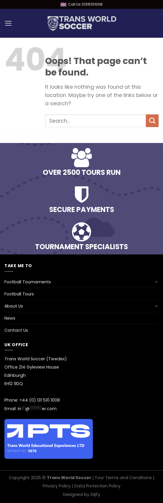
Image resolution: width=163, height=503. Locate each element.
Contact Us (16, 330)
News (9, 318)
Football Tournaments (27, 282)
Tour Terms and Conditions (123, 478)
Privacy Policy (57, 486)
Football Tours (19, 294)
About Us (13, 306)
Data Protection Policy (97, 486)
